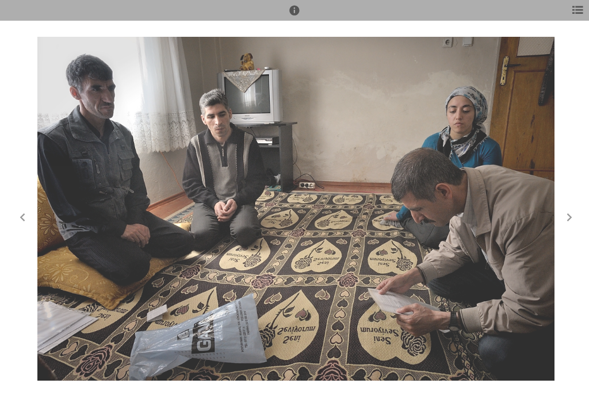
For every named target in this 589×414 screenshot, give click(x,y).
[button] (294, 15)
